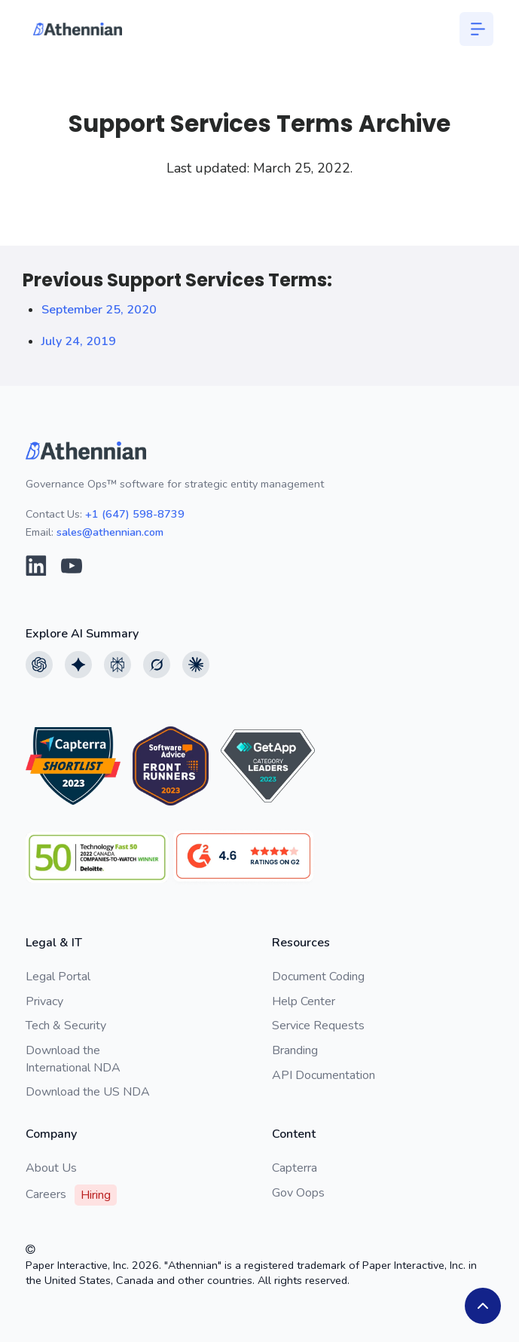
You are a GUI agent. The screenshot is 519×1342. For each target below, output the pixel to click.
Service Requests (318, 1025)
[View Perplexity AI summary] (117, 664)
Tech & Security (66, 1025)
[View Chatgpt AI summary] (39, 664)
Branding (295, 1050)
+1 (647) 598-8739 (135, 513)
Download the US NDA (88, 1092)
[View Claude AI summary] (195, 664)
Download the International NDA (73, 1058)
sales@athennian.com (109, 532)
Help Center (303, 1001)
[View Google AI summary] (78, 664)
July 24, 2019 (78, 341)
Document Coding (318, 976)
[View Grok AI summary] (156, 664)
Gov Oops (298, 1193)
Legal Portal (58, 976)
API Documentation (323, 1075)
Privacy (44, 1001)
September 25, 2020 (99, 309)
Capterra (294, 1168)
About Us (51, 1168)
